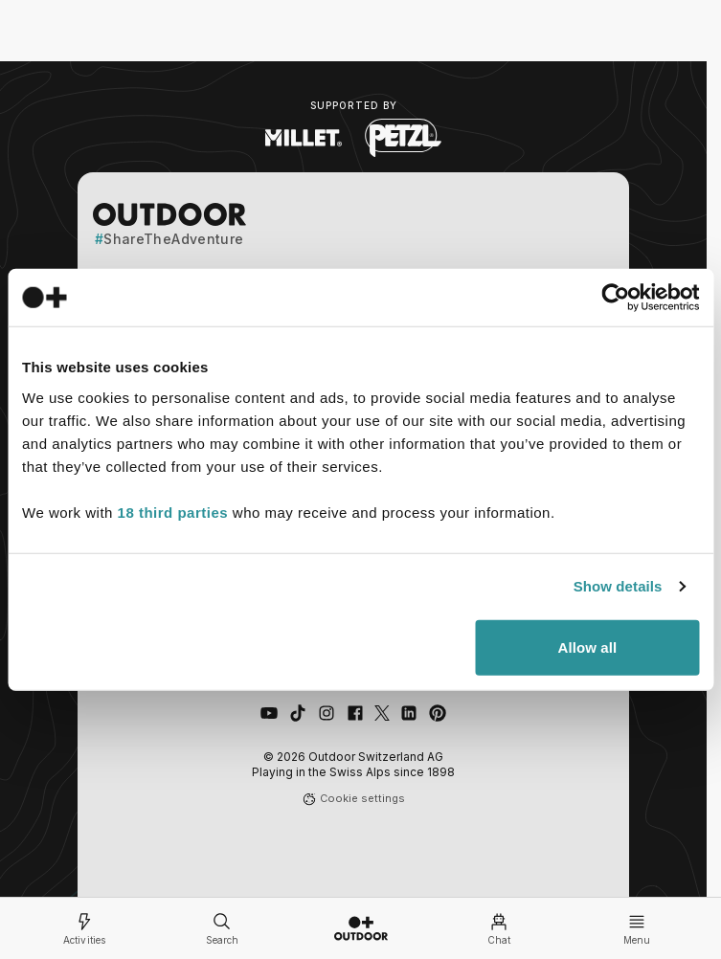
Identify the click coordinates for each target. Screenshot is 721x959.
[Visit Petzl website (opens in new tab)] (403, 138)
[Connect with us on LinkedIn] (408, 713)
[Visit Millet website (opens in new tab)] (303, 138)
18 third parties (173, 511)
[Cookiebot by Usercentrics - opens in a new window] (615, 297)
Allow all (587, 646)
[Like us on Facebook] (355, 713)
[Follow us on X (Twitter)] (382, 713)
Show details (618, 586)
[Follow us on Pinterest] (437, 713)
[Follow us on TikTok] (297, 713)
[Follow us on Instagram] (326, 713)
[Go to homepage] (361, 928)
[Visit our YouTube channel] (269, 713)
